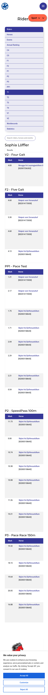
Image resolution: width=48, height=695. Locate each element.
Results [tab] (10, 150)
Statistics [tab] (10, 129)
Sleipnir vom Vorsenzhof (28, 200)
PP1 (8, 87)
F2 (8, 66)
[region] (24, 673)
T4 (8, 108)
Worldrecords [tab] (12, 124)
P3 (8, 82)
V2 (8, 118)
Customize (24, 683)
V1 (8, 113)
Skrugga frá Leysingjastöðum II (30, 165)
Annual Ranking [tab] (13, 45)
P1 (8, 71)
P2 (8, 76)
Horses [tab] (10, 35)
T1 (8, 92)
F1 (8, 61)
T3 (8, 103)
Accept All (24, 676)
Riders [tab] (9, 29)
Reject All (24, 689)
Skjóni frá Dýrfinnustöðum (28, 251)
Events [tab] (9, 40)
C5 (8, 55)
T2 (8, 97)
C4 (8, 50)
